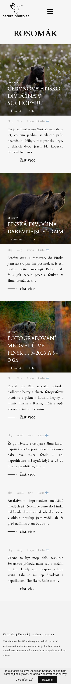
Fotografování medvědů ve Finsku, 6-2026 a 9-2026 (33, 349)
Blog (10, 121)
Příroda (20, 435)
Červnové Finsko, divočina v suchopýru (35, 96)
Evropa (30, 121)
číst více (27, 160)
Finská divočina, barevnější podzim (35, 228)
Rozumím (47, 679)
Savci (30, 435)
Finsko (41, 121)
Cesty (19, 121)
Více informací (24, 679)
